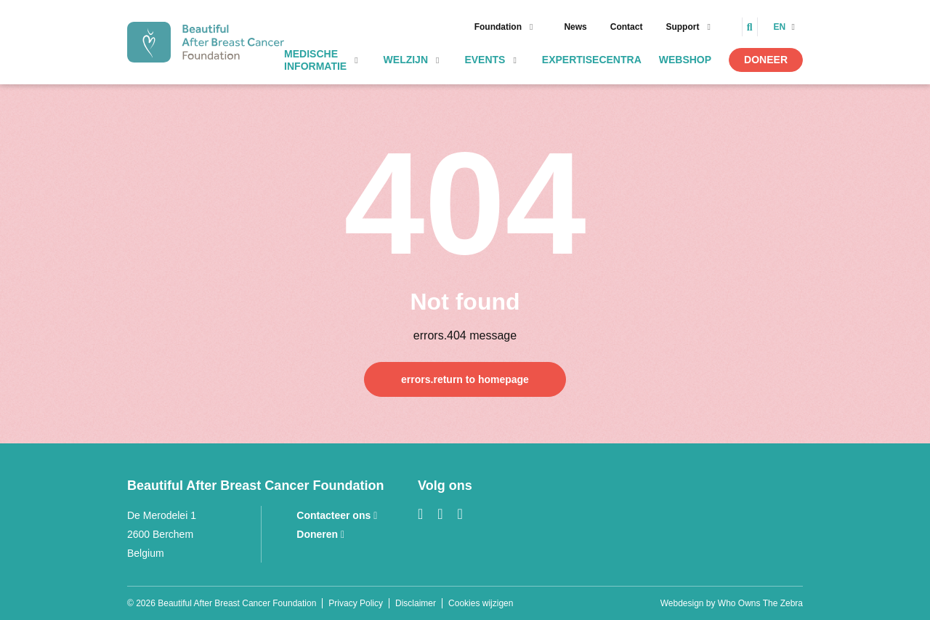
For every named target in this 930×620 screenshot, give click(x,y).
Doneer (766, 59)
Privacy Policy (355, 603)
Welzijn (406, 59)
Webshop (685, 59)
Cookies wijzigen (480, 603)
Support (682, 27)
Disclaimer (415, 603)
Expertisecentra (592, 59)
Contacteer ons (336, 515)
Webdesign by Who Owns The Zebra (731, 603)
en (781, 27)
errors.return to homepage (465, 379)
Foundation (498, 27)
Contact (626, 27)
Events (484, 59)
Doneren (320, 534)
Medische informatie (315, 60)
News (575, 27)
